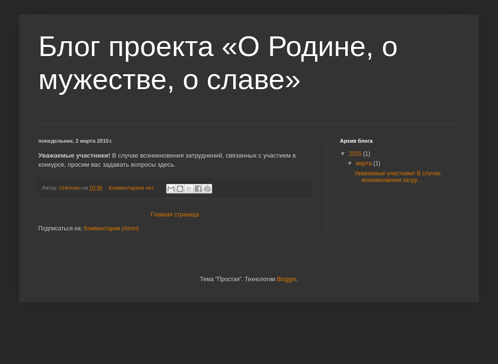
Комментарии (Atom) (111, 228)
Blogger (286, 279)
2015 (356, 153)
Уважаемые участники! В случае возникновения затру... (397, 176)
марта (365, 163)
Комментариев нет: (132, 188)
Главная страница (175, 214)
